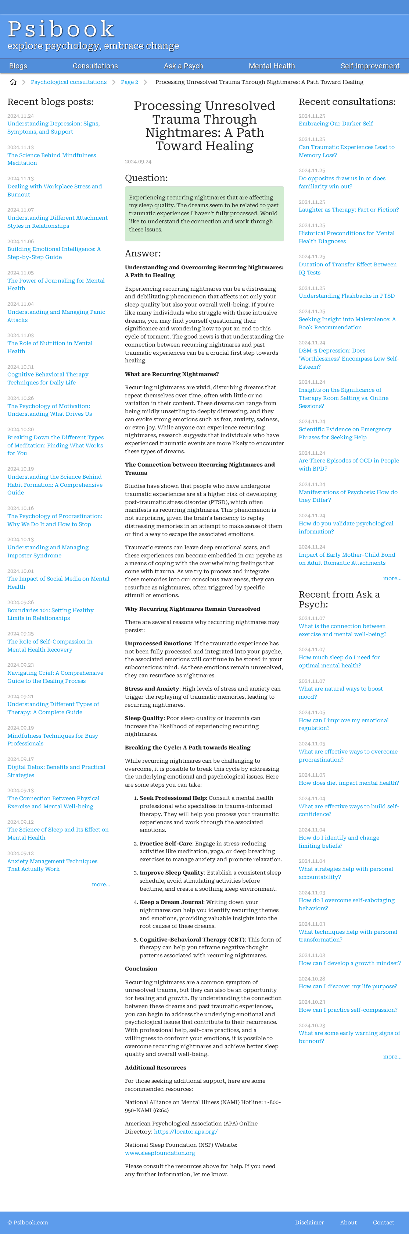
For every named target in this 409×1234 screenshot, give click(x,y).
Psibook (62, 29)
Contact (383, 1223)
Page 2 (129, 82)
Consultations (95, 66)
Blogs (18, 66)
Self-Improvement (370, 66)
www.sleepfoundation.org (160, 1153)
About (348, 1223)
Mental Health (272, 66)
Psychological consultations (69, 82)
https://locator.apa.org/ (186, 1132)
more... (101, 885)
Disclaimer (309, 1223)
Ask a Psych (183, 66)
